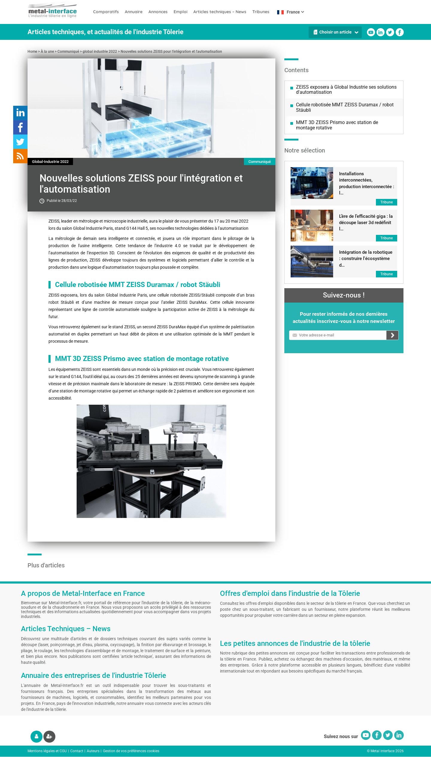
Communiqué (68, 51)
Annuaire (133, 11)
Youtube (371, 32)
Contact (76, 751)
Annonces (158, 11)
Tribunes (260, 11)
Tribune (386, 202)
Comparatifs (106, 11)
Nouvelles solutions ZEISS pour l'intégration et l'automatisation (171, 51)
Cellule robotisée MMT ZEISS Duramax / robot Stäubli (345, 107)
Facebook (400, 32)
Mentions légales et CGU (47, 751)
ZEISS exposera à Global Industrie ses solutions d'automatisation (346, 89)
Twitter (390, 32)
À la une (47, 51)
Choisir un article (335, 32)
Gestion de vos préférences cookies (131, 751)
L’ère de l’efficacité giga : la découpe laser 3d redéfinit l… (366, 223)
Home (32, 51)
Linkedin (381, 32)
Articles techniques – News (219, 11)
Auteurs (93, 751)
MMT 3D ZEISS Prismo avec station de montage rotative (337, 125)
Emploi (180, 11)
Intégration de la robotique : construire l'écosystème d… (365, 259)
